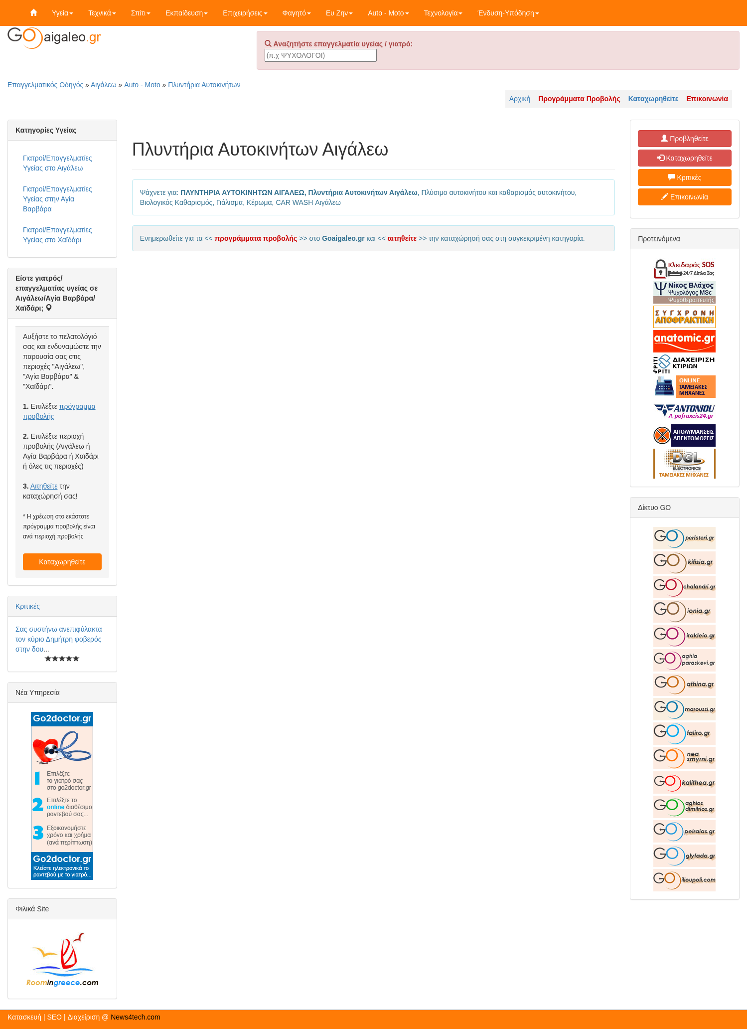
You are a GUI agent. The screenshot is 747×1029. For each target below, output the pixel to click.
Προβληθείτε (685, 139)
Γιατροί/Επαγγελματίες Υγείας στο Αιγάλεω (57, 163)
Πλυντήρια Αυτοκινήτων (204, 85)
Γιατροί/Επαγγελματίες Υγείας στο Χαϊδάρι (57, 235)
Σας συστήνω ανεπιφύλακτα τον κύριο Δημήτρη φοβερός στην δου (58, 639)
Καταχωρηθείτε (62, 562)
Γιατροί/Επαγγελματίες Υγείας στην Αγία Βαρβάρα (57, 199)
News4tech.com (135, 1017)
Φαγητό (297, 13)
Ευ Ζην (339, 13)
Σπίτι (140, 13)
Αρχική (520, 99)
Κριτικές (27, 606)
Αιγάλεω (104, 85)
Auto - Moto (388, 13)
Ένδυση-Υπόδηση (508, 13)
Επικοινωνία (684, 197)
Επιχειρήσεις (245, 13)
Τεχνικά (102, 13)
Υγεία (62, 13)
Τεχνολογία (443, 13)
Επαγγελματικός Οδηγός (45, 85)
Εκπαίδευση (186, 13)
